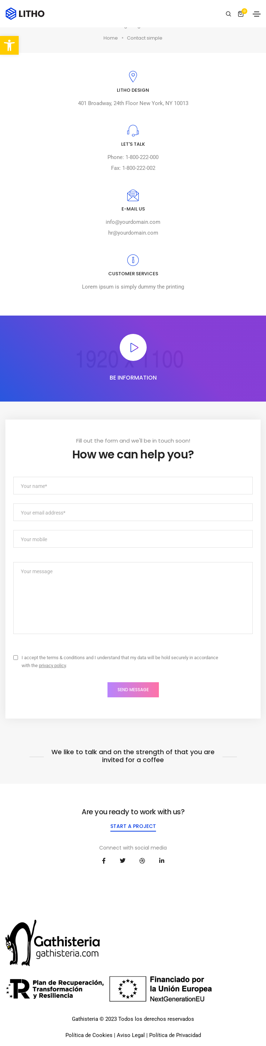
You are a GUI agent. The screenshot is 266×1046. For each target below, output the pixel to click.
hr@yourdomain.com (133, 233)
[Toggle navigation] (257, 14)
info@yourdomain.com (133, 222)
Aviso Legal (131, 1035)
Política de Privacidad (175, 1035)
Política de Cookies (89, 1035)
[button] (9, 45)
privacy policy (52, 665)
